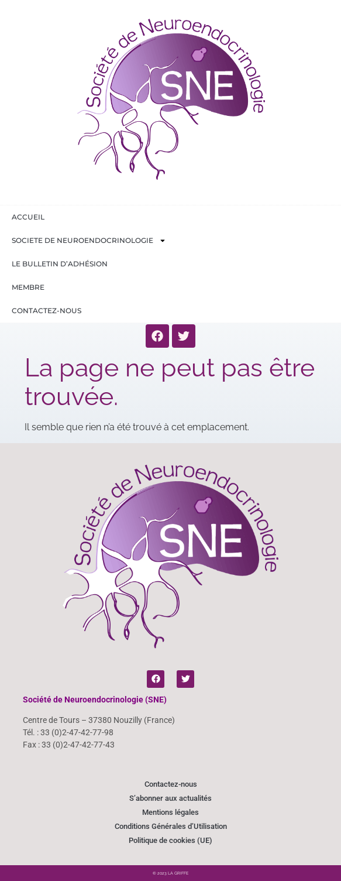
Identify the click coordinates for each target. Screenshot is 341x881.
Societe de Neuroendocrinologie (89, 240)
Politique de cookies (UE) (170, 840)
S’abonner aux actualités (170, 798)
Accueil (28, 216)
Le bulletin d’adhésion (60, 263)
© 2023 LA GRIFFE (170, 873)
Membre (28, 287)
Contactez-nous (46, 310)
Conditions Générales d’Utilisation (171, 826)
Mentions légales (170, 812)
